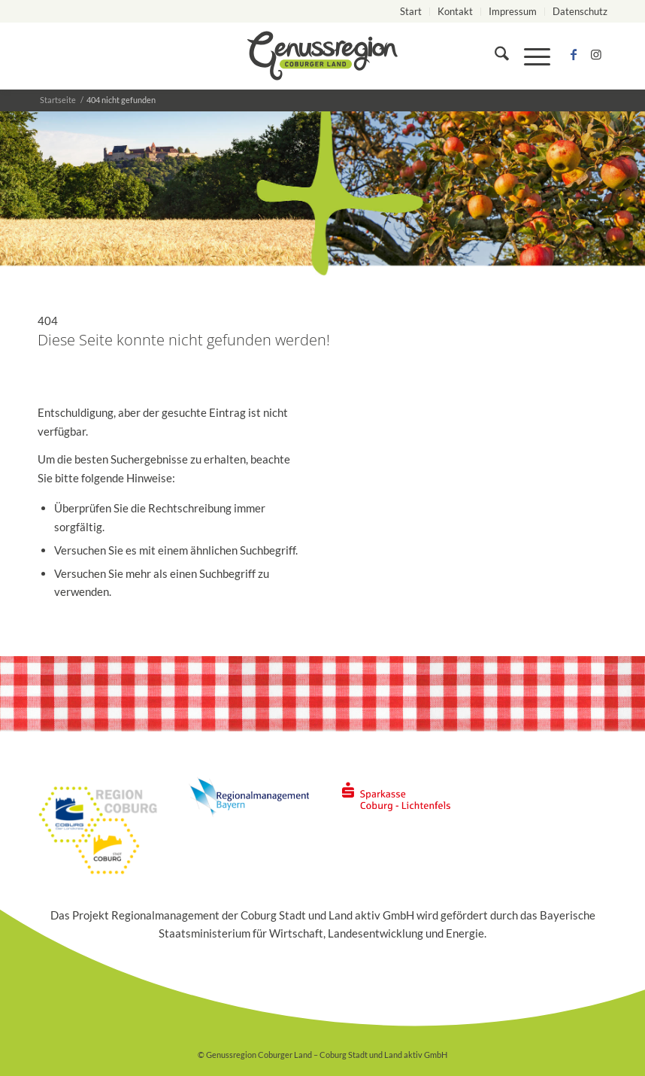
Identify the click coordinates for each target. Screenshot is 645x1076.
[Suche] (494, 56)
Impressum (513, 11)
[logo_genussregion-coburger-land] (322, 56)
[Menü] (529, 56)
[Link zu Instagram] (596, 55)
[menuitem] (411, 12)
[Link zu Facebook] (573, 55)
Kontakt (455, 11)
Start (411, 11)
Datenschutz (580, 11)
